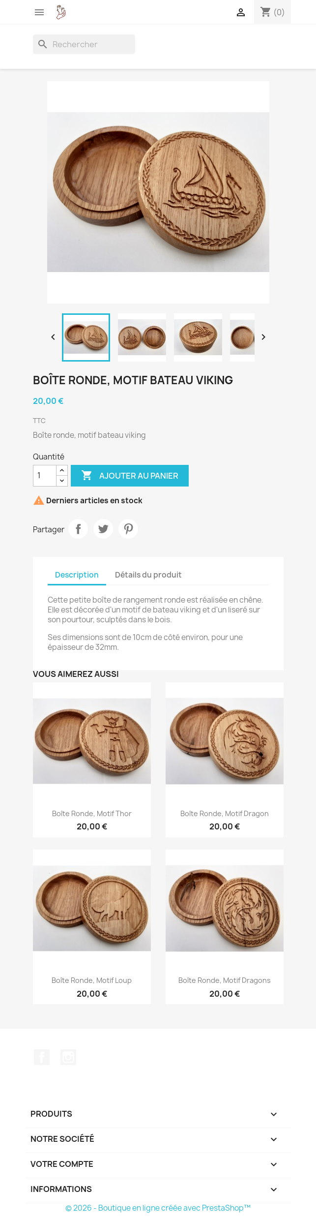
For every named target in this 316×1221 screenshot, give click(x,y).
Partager (78, 529)
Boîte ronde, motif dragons (224, 980)
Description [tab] (77, 575)
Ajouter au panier (129, 475)
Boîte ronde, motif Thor (92, 813)
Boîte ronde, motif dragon (224, 813)
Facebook (42, 1057)
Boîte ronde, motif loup (92, 980)
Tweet (103, 529)
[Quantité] (45, 476)
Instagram (68, 1057)
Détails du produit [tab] (148, 575)
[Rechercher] (84, 44)
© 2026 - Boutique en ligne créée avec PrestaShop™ (158, 1208)
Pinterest (128, 529)
